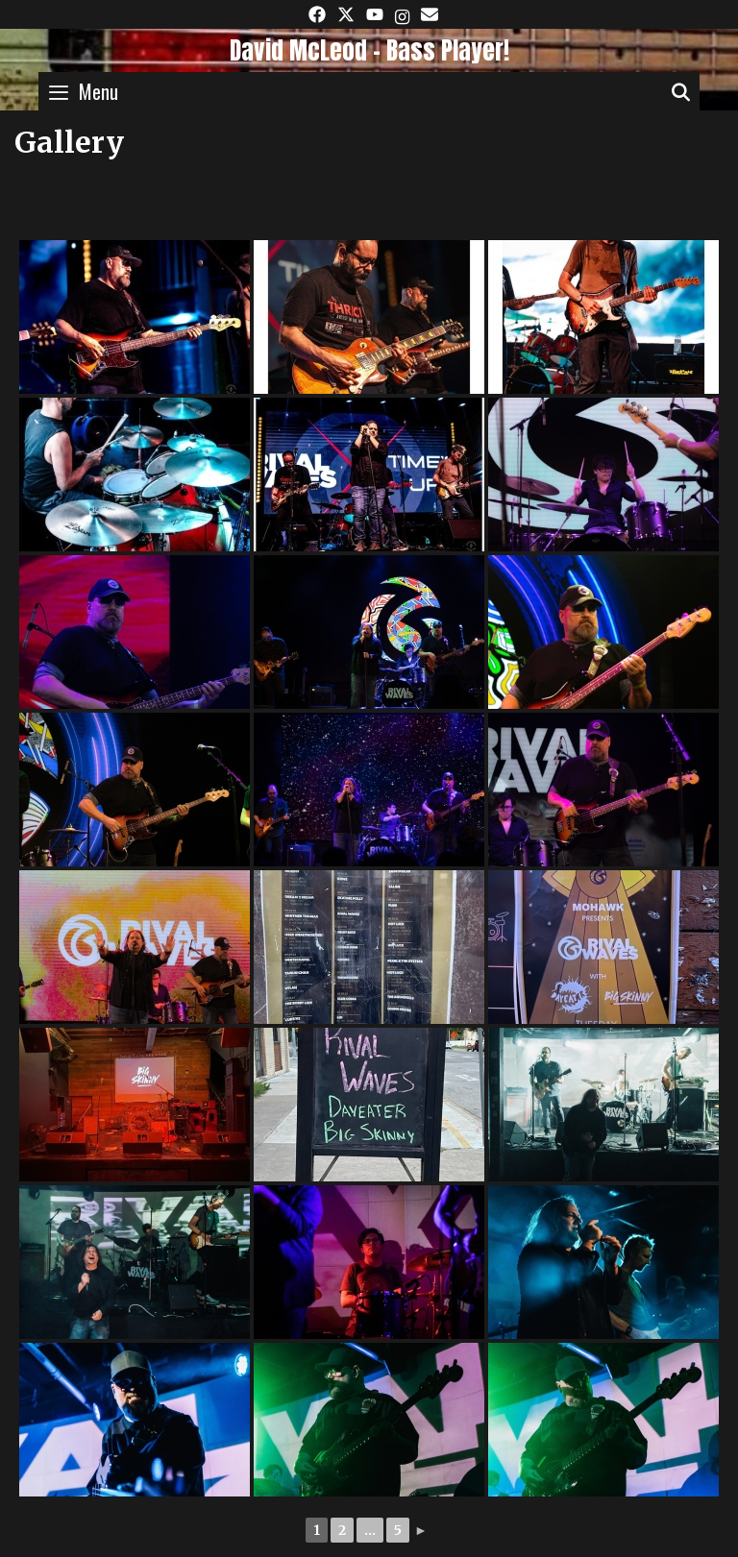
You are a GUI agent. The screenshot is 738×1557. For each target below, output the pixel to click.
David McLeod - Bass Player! (369, 50)
